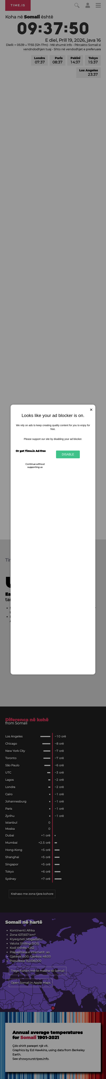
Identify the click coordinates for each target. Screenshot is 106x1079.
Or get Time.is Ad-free (31, 451)
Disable (68, 454)
